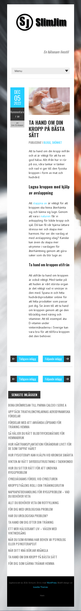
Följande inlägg (53, 358)
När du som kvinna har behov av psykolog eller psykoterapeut (37, 541)
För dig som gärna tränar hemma (31, 563)
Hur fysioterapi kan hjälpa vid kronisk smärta (40, 455)
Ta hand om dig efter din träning (31, 522)
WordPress (52, 582)
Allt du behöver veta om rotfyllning (33, 502)
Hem (42, 595)
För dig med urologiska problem (30, 509)
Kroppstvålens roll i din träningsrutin (36, 485)
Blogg (47, 142)
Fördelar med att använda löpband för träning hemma (34, 424)
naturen (46, 216)
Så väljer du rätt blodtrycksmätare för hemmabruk (36, 435)
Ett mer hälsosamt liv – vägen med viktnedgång (32, 530)
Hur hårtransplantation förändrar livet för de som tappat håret (39, 446)
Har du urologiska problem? (28, 515)
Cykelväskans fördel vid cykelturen (32, 478)
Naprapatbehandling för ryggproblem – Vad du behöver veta (39, 493)
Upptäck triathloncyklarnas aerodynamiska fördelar (39, 413)
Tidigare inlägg (27, 358)
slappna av (40, 203)
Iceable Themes (40, 587)
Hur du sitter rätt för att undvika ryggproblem (32, 470)
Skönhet (57, 142)
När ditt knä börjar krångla (28, 550)
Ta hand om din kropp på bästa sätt (47, 128)
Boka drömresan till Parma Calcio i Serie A (37, 405)
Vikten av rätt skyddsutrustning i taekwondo (40, 461)
